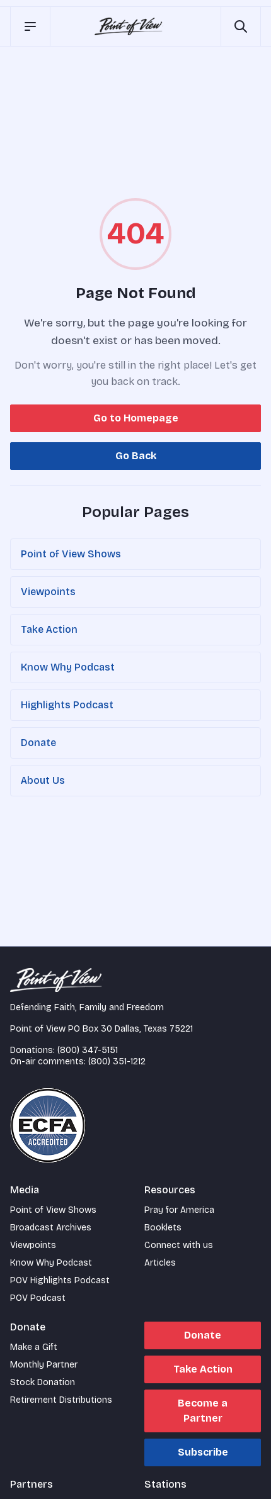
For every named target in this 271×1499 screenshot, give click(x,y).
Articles (160, 1262)
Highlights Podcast (67, 705)
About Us (43, 780)
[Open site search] (241, 26)
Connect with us (178, 1245)
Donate (38, 743)
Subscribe (203, 1452)
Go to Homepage (135, 418)
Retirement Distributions (61, 1400)
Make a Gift (33, 1347)
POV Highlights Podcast (60, 1280)
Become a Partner (203, 1410)
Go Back (135, 456)
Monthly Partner (44, 1364)
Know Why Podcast (68, 667)
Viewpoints (48, 592)
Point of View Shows (71, 554)
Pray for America (179, 1210)
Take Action (49, 629)
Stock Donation (42, 1382)
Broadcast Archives (50, 1227)
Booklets (163, 1227)
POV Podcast (38, 1298)
